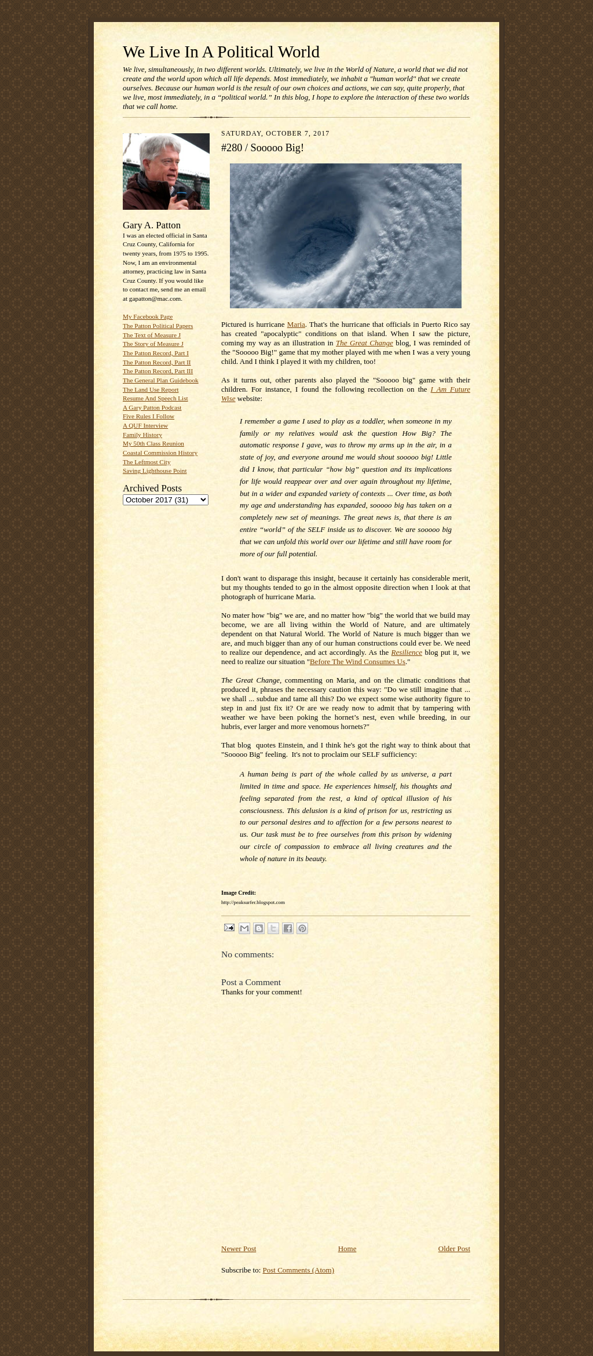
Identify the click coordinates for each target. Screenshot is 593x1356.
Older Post (454, 1248)
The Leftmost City (147, 461)
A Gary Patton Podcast (152, 407)
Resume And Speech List (155, 398)
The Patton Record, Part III (158, 370)
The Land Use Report (150, 389)
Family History (142, 434)
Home (347, 1248)
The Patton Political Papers (158, 325)
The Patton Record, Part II (157, 362)
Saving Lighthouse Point (154, 470)
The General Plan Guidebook (161, 380)
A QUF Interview (145, 425)
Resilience (406, 652)
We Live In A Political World (221, 51)
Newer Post (238, 1248)
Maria (296, 324)
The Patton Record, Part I (156, 352)
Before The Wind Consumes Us (357, 661)
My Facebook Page (148, 316)
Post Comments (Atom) (299, 1270)
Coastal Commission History (160, 452)
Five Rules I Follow (148, 416)
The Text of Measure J (152, 334)
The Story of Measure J (153, 343)
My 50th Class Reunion (153, 443)
